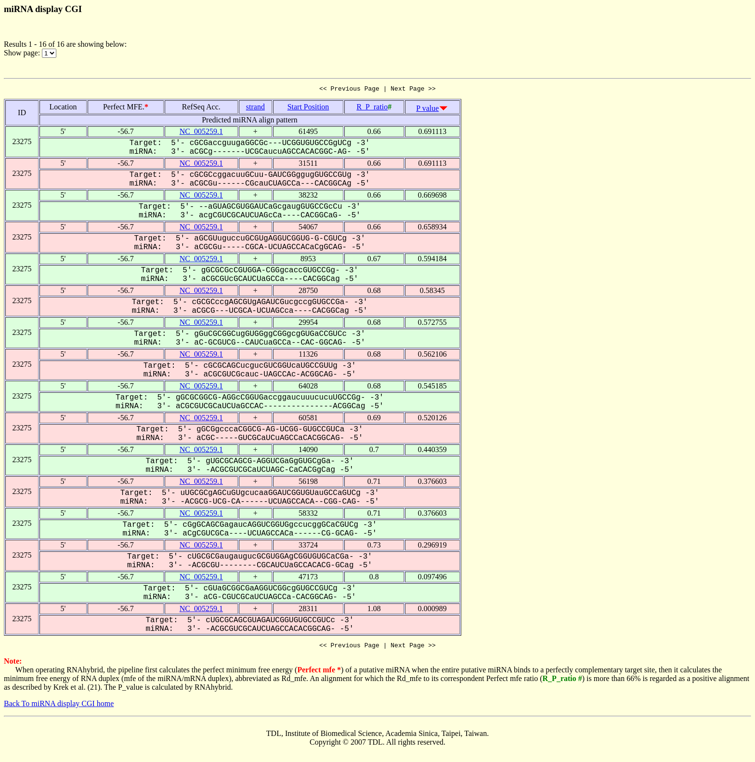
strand (255, 108)
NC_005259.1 (201, 133)
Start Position (308, 108)
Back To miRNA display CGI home (59, 706)
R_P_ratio (372, 108)
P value (427, 110)
